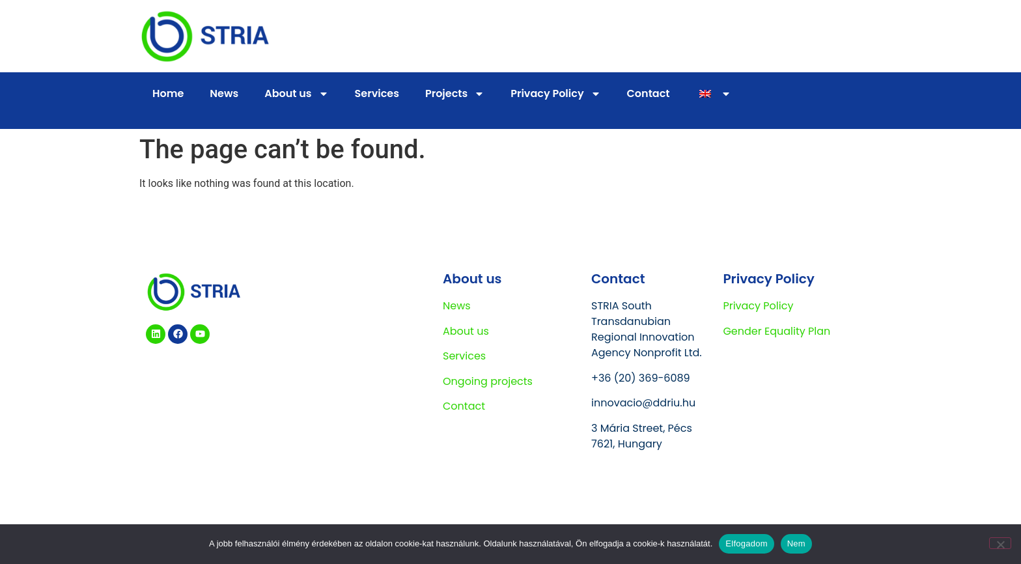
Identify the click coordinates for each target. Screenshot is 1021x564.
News (224, 93)
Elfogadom (746, 543)
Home (168, 93)
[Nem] (1000, 543)
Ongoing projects (488, 381)
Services (377, 93)
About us (296, 94)
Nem (796, 543)
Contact (648, 93)
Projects (454, 94)
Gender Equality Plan (776, 331)
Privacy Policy (555, 94)
